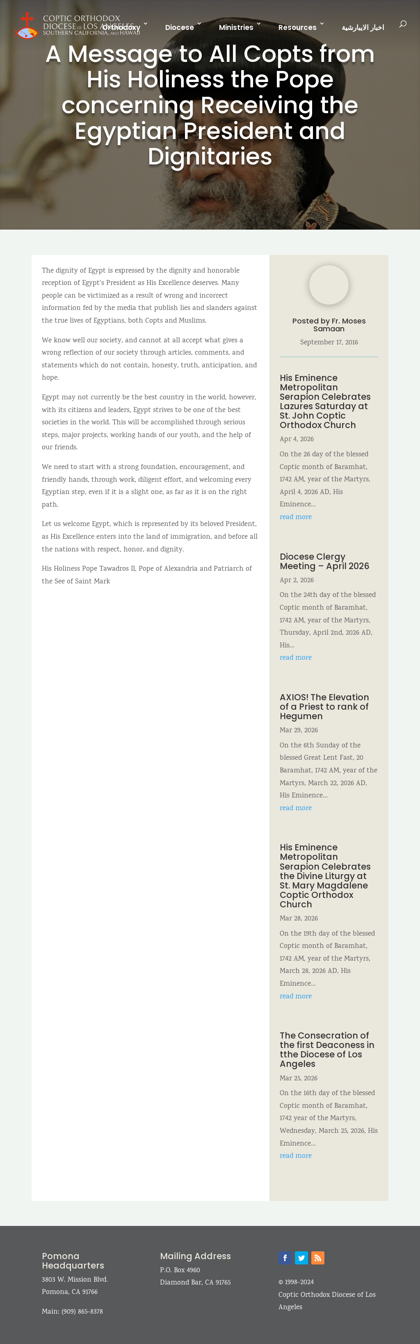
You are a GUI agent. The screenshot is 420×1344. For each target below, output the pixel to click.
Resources (297, 27)
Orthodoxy (121, 27)
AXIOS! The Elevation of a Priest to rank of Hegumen (324, 706)
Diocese (179, 27)
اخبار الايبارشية (363, 27)
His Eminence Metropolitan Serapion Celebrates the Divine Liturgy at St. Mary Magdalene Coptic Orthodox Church (325, 875)
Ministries (236, 27)
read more (296, 518)
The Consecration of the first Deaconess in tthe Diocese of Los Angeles (327, 1050)
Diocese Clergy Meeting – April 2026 (326, 561)
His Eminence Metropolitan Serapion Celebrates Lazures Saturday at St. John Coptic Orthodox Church (325, 401)
